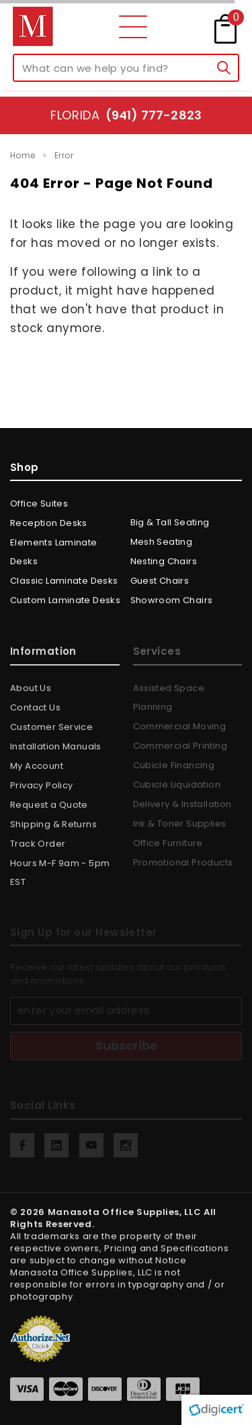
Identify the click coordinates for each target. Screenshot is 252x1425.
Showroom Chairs (171, 600)
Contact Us (35, 707)
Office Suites (39, 503)
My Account (36, 765)
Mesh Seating (161, 541)
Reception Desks (48, 523)
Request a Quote (49, 804)
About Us (30, 688)
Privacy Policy (41, 785)
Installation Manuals (55, 746)
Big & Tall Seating (170, 522)
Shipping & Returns (53, 824)
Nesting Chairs (163, 561)
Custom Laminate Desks (65, 600)
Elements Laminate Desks (53, 552)
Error (63, 155)
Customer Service (51, 727)
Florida (126, 115)
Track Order (37, 843)
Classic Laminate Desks (64, 580)
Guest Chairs (160, 580)
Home (23, 155)
